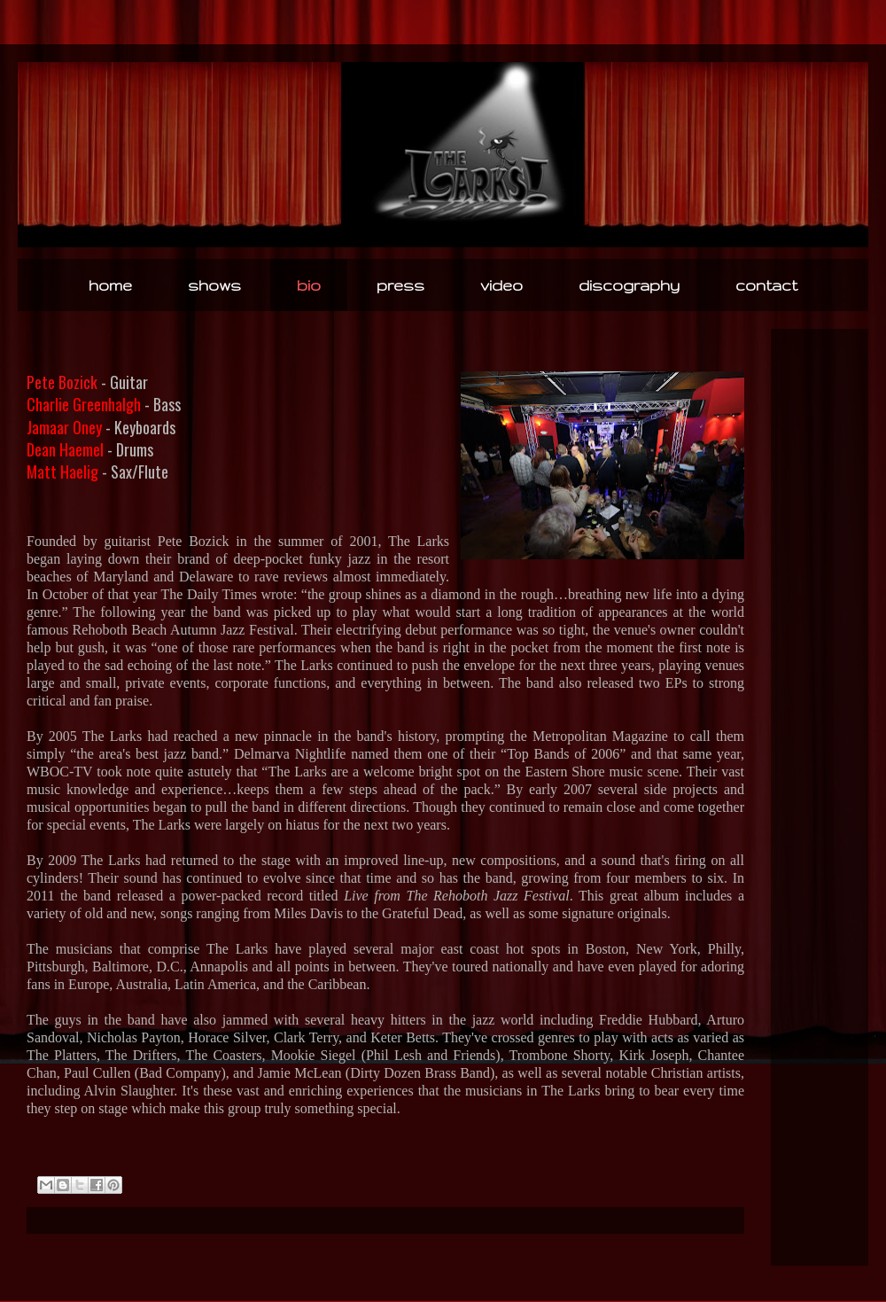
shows (214, 285)
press (400, 285)
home (110, 285)
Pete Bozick (62, 382)
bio (309, 285)
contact (766, 285)
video (501, 285)
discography (629, 285)
